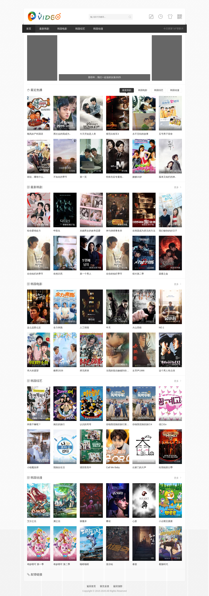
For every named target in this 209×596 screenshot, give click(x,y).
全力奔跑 (58, 327)
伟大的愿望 (33, 370)
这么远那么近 (34, 327)
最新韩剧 (44, 28)
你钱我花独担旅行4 (142, 424)
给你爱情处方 (34, 230)
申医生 (56, 230)
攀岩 (108, 521)
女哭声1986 (138, 370)
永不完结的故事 (140, 134)
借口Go (163, 424)
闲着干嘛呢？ (34, 424)
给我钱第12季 (166, 467)
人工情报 (84, 327)
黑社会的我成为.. (62, 134)
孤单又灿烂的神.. (167, 177)
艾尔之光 (31, 521)
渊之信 (56, 521)
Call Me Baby (113, 467)
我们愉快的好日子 (168, 230)
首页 (28, 28)
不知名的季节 (60, 177)
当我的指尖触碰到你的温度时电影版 (124, 370)
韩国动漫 (98, 28)
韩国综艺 (80, 28)
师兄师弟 (84, 370)
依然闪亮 (58, 273)
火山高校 (137, 327)
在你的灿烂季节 (114, 273)
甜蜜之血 (163, 273)
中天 (108, 327)
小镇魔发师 (33, 467)
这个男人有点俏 (167, 370)
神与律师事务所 (114, 230)
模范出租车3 (112, 134)
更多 (178, 187)
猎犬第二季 (138, 273)
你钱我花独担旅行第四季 (118, 424)
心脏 (134, 521)
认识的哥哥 (85, 424)
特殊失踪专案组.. (114, 177)
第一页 (83, 177)
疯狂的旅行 (59, 424)
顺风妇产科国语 (35, 134)
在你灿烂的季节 (35, 273)
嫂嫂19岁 (137, 177)
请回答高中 (85, 467)
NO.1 (161, 327)
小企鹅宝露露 (166, 521)
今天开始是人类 (88, 134)
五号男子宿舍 (166, 134)
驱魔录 (83, 521)
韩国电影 (62, 28)
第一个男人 (85, 273)
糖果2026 (58, 370)
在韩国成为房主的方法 (143, 230)
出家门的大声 (139, 467)
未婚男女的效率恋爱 (90, 230)
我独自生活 (59, 467)
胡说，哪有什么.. (35, 177)
